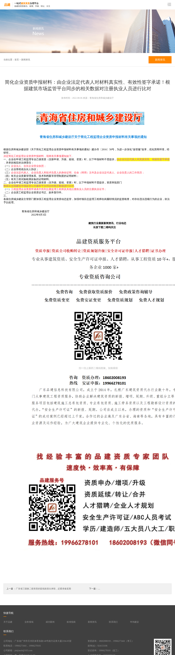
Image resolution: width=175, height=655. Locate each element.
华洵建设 (134, 622)
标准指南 (71, 622)
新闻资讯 (25, 59)
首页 (16, 59)
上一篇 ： (38, 588)
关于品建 (7, 622)
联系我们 (113, 622)
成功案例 (50, 622)
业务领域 (29, 622)
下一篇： (128, 588)
